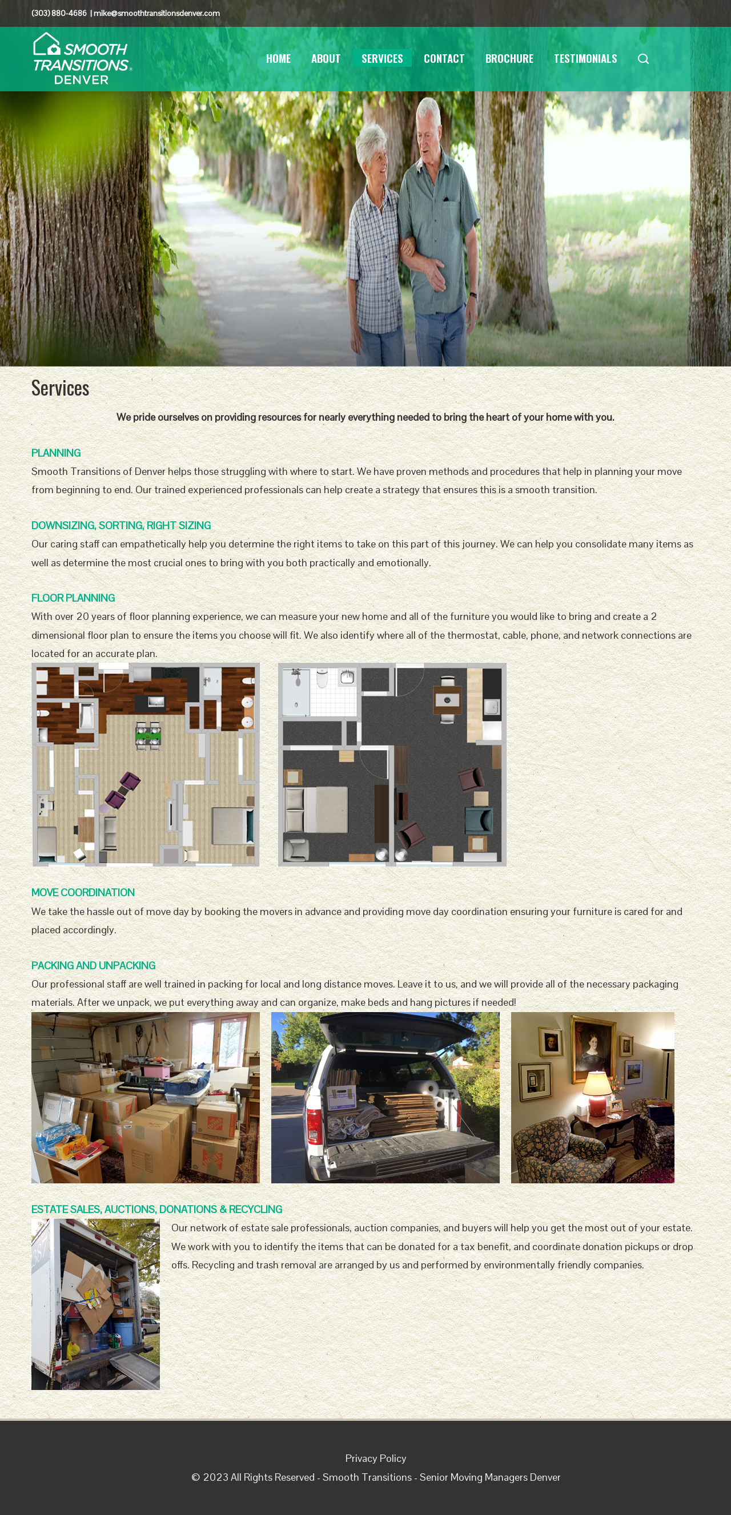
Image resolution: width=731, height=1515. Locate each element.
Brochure (509, 58)
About (326, 58)
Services (382, 58)
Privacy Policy (376, 1458)
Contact (444, 58)
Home (278, 58)
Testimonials (585, 58)
